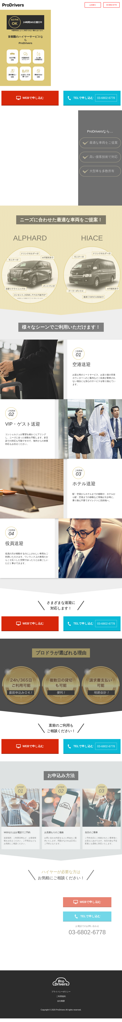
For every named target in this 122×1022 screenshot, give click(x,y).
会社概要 (61, 1005)
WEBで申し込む (30, 98)
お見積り (92, 5)
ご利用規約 (61, 1000)
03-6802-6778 (111, 5)
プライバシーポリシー (61, 995)
